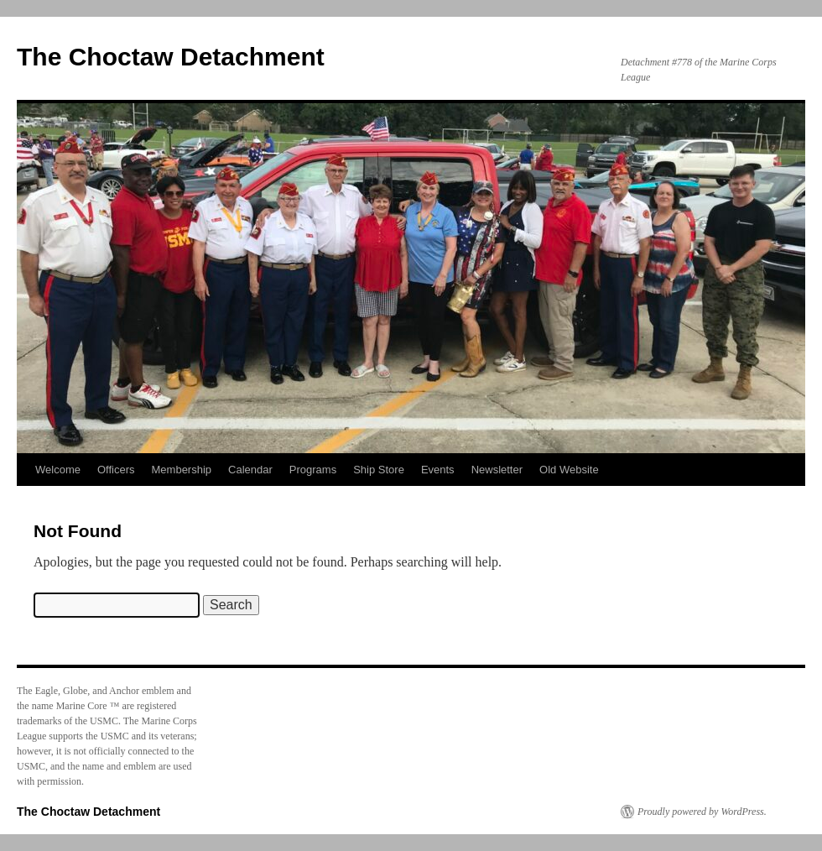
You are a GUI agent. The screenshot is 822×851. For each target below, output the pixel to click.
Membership (182, 469)
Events (438, 469)
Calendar (250, 469)
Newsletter (497, 469)
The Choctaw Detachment (171, 56)
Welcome (58, 469)
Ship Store (378, 469)
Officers (116, 469)
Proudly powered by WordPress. (702, 811)
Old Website (569, 469)
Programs (312, 469)
